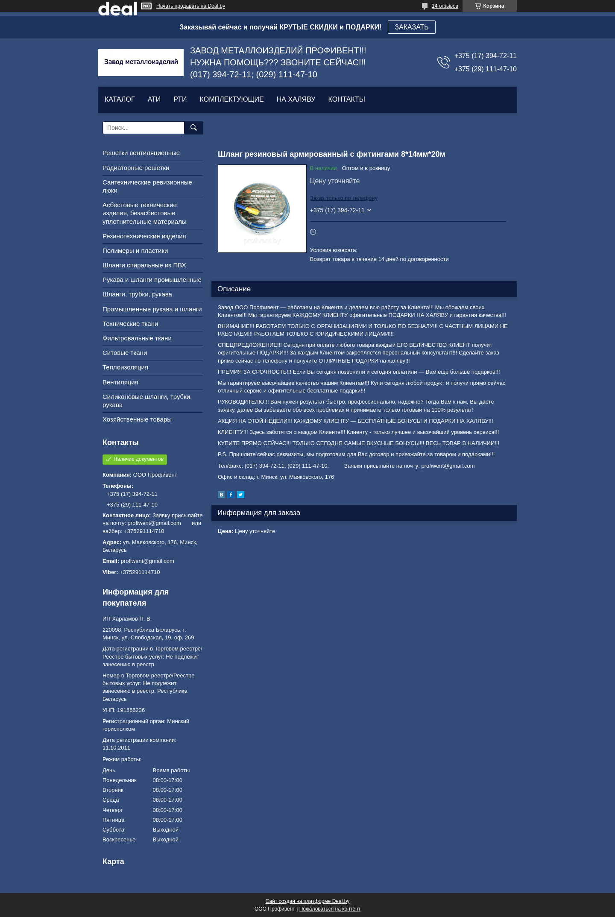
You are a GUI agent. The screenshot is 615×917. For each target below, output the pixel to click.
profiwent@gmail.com (147, 561)
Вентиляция (120, 382)
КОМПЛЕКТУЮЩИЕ (232, 99)
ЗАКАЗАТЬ (412, 27)
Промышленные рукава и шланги (152, 309)
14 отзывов (445, 6)
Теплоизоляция (125, 367)
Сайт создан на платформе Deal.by (308, 901)
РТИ (180, 99)
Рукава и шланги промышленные (152, 279)
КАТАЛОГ (120, 99)
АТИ (154, 99)
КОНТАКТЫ (346, 99)
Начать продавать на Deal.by (190, 6)
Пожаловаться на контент (329, 909)
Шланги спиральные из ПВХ (144, 265)
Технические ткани (130, 323)
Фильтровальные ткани (137, 338)
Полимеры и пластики (135, 250)
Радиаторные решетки (135, 167)
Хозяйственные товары (137, 419)
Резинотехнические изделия (144, 236)
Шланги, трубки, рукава (137, 294)
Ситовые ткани (124, 352)
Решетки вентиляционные (141, 152)
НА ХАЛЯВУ (296, 99)
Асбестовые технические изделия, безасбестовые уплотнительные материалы (144, 213)
